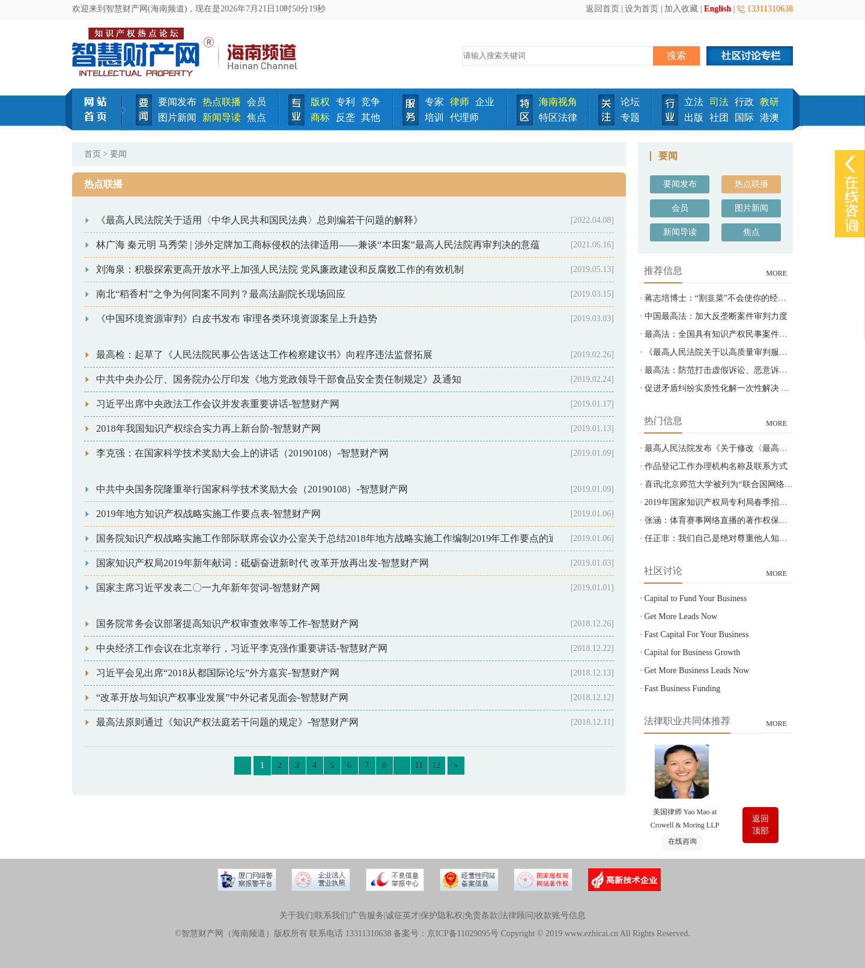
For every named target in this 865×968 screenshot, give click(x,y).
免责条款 (481, 915)
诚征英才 (402, 915)
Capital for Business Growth (693, 652)
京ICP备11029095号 (463, 933)
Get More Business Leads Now (697, 670)
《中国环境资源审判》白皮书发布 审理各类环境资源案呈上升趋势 (236, 318)
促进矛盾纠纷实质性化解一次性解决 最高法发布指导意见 (751, 388)
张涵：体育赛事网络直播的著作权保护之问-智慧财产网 (747, 520)
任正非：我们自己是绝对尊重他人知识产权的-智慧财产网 (751, 538)
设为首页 (641, 8)
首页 (92, 154)
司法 (719, 102)
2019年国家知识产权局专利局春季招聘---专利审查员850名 (752, 502)
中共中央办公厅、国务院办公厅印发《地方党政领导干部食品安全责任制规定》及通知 (278, 379)
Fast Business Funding (683, 688)
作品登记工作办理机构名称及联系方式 (716, 466)
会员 (256, 102)
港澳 (769, 117)
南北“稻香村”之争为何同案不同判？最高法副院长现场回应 (220, 294)
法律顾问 (516, 915)
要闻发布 (177, 102)
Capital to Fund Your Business (696, 598)
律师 (459, 102)
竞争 (370, 102)
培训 (434, 117)
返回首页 (602, 8)
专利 (345, 102)
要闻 (118, 154)
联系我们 (331, 915)
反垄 (345, 117)
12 (436, 765)
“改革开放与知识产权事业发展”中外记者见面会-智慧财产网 (222, 697)
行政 (744, 102)
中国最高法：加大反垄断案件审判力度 (716, 316)
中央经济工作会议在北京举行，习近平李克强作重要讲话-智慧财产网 (241, 648)
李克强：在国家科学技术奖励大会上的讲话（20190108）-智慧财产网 (242, 453)
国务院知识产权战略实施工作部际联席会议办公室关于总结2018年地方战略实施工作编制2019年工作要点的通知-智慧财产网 (357, 538)
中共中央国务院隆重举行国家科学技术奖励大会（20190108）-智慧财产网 (252, 489)
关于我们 (296, 915)
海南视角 (558, 102)
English (717, 8)
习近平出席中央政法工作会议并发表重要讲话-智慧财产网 (217, 404)
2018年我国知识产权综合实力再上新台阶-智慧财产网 (208, 428)
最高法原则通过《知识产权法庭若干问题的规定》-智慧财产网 (227, 722)
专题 (630, 117)
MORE (776, 273)
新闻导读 (221, 117)
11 (419, 765)
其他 (370, 117)
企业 (484, 102)
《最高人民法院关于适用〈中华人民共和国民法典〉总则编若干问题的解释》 (259, 220)
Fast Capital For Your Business (697, 634)
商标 (320, 117)
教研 (769, 102)
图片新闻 (177, 117)
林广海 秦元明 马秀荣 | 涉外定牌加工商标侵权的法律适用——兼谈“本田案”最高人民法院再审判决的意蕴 (318, 244)
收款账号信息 (560, 915)
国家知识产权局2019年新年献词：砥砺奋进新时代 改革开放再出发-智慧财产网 (262, 563)
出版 (693, 117)
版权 (320, 102)
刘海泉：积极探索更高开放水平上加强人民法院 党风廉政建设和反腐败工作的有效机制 (280, 269)
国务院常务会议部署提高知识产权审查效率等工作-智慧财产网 (227, 623)
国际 (744, 117)
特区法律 (558, 117)
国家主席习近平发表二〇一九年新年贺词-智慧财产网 (208, 587)
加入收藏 (681, 8)
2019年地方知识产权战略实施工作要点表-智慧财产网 (208, 513)
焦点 (256, 117)
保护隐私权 (441, 915)
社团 (719, 117)
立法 (693, 102)
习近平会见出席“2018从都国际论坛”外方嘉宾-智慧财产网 (217, 673)
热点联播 (221, 102)
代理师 (464, 117)
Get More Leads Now (681, 616)
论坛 (630, 102)
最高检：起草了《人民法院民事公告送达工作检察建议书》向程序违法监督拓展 (264, 354)
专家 (434, 102)
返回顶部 (760, 824)
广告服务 (367, 915)
